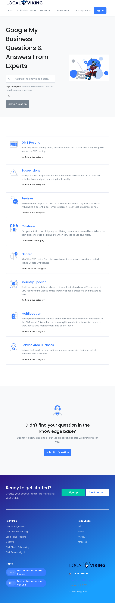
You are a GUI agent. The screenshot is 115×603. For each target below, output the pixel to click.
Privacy (81, 536)
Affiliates (82, 541)
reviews (28, 90)
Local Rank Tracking (16, 536)
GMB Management (15, 526)
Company (82, 10)
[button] (78, 573)
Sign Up (73, 492)
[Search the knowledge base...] (34, 79)
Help (80, 526)
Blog (10, 10)
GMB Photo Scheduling (17, 547)
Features (45, 10)
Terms (81, 531)
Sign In (100, 10)
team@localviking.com (81, 580)
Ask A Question (17, 104)
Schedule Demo (26, 10)
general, (26, 86)
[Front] (24, 2)
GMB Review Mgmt (15, 552)
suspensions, (37, 86)
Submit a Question (57, 452)
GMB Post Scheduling (17, 531)
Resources (63, 10)
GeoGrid (10, 541)
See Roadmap (97, 492)
